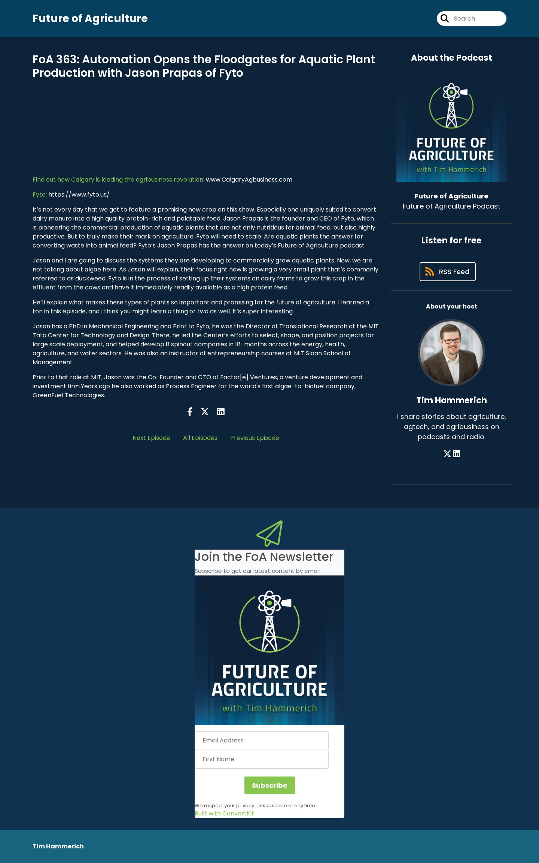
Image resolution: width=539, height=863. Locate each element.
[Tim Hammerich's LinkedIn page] (456, 454)
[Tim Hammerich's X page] (447, 454)
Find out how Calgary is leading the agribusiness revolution (118, 179)
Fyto (39, 194)
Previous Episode (254, 438)
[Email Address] (262, 740)
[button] (269, 650)
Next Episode (151, 438)
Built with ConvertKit (224, 813)
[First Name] (262, 759)
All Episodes (200, 438)
